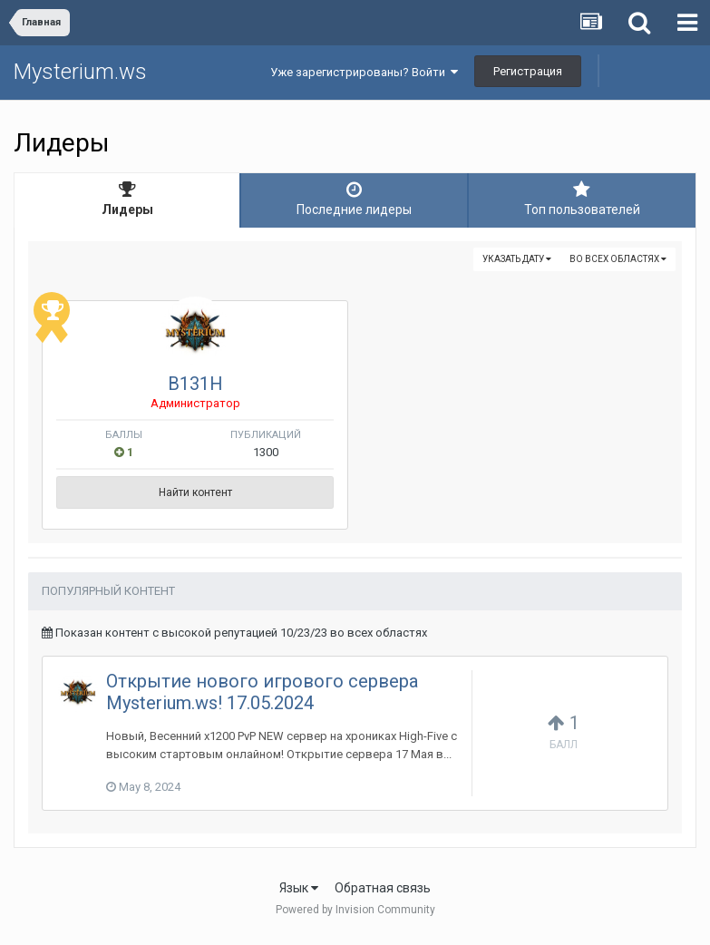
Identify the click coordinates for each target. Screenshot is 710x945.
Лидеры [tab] (127, 198)
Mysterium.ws (80, 71)
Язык (298, 888)
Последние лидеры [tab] (353, 198)
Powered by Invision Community (355, 909)
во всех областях (617, 259)
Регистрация (527, 71)
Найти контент (195, 492)
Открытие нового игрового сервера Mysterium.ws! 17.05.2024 (262, 692)
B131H (195, 384)
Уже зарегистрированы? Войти (364, 72)
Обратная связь (383, 888)
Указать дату (516, 259)
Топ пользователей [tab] (582, 198)
